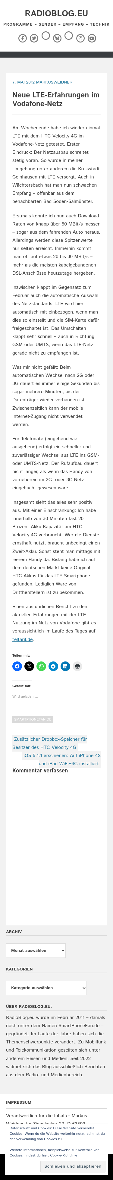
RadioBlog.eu (56, 14)
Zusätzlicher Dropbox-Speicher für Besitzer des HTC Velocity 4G (49, 743)
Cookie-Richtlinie (63, 1155)
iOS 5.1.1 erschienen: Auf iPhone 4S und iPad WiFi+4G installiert (62, 759)
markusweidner (54, 82)
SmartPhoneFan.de (33, 719)
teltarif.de (22, 639)
